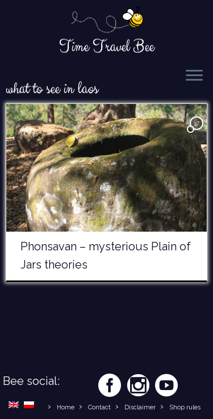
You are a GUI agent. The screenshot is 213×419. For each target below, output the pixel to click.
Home (65, 407)
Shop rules (185, 407)
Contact (99, 407)
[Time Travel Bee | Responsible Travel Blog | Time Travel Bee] (106, 20)
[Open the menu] (194, 76)
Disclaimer (140, 407)
